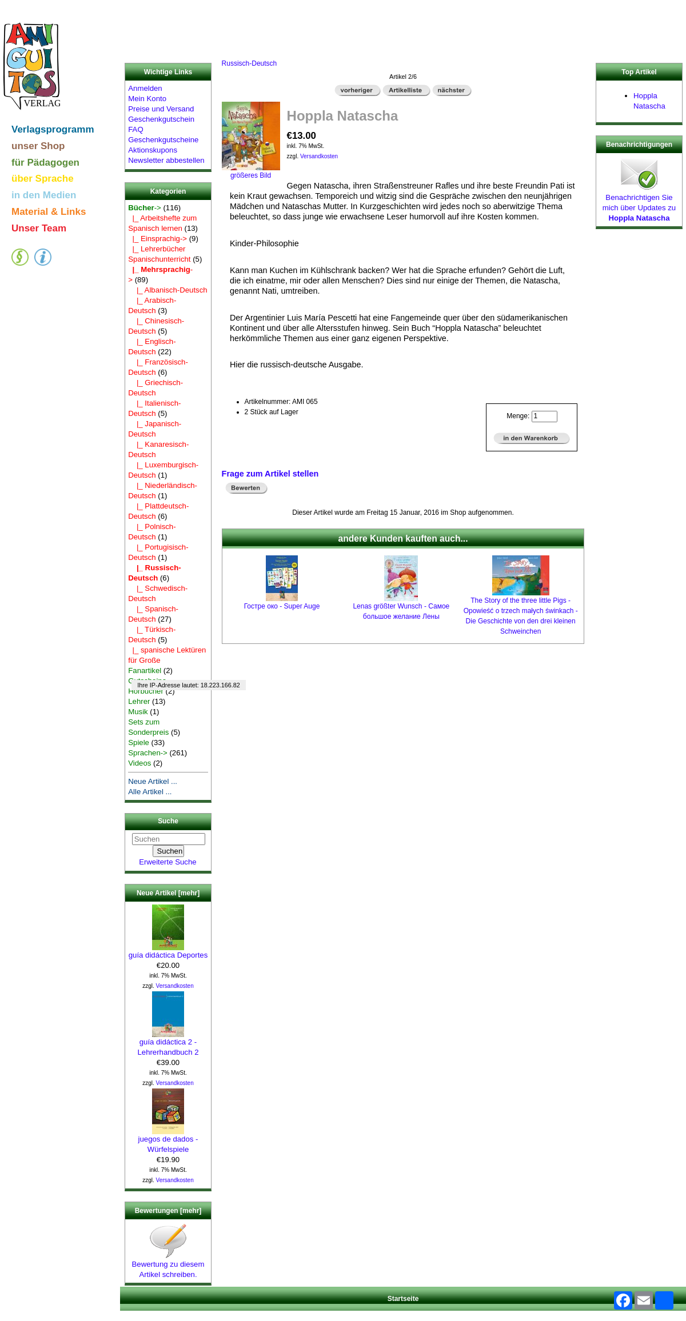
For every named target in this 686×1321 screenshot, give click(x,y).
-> (144, 207)
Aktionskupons (152, 150)
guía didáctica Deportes (168, 951)
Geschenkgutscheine (163, 139)
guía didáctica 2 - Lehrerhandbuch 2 (167, 1043)
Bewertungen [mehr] (168, 1211)
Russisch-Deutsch (249, 63)
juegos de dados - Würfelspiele (168, 1140)
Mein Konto (147, 98)
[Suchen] (168, 839)
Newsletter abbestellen (166, 160)
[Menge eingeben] (544, 416)
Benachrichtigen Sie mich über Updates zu (639, 204)
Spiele (138, 742)
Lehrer (139, 701)
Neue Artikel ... (152, 781)
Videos (139, 763)
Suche (168, 822)
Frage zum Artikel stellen (270, 473)
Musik (137, 711)
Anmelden (145, 88)
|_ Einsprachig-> (157, 238)
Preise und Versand (161, 109)
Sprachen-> (147, 752)
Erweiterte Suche (167, 862)
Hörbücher (145, 691)
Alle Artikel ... (150, 791)
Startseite (403, 1299)
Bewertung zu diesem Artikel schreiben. (168, 1265)
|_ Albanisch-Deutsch (167, 290)
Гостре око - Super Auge (282, 606)
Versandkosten (175, 986)
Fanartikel (144, 670)
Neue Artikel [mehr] (168, 893)
